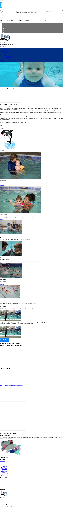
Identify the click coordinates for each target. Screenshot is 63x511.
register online (16, 122)
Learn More (2, 186)
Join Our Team (2, 47)
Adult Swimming (8, 57)
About (3, 50)
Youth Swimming (8, 55)
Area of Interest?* (3, 21)
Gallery (3, 60)
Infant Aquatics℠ (6, 53)
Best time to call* (18, 21)
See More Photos (2, 462)
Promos (3, 61)
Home (3, 49)
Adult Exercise (8, 58)
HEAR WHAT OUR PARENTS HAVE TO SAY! (11, 387)
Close (1, 0)
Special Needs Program (7, 59)
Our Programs (4, 52)
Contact (3, 62)
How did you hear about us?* (20, 12)
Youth (5, 54)
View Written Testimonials (4, 433)
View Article (2, 348)
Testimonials (4, 468)
